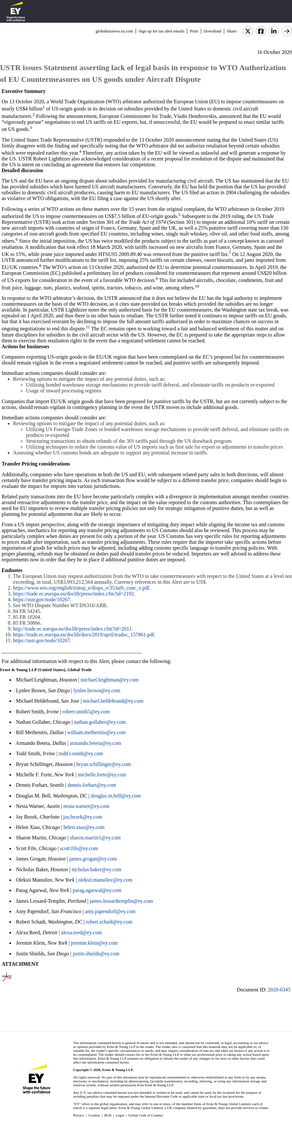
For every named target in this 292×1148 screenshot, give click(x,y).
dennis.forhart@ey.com (91, 785)
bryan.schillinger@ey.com (103, 764)
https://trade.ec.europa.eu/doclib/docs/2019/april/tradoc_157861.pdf (83, 634)
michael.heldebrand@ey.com (113, 701)
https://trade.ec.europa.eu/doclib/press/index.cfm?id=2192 (73, 593)
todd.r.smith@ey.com (81, 753)
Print (194, 31)
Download (212, 31)
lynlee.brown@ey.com (96, 690)
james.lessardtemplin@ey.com (121, 901)
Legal (120, 1115)
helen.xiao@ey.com (84, 827)
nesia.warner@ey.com (86, 806)
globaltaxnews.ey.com (114, 31)
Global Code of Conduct (145, 1115)
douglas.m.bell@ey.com (116, 795)
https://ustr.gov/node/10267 (41, 599)
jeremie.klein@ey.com (94, 943)
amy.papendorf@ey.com (110, 911)
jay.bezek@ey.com (82, 817)
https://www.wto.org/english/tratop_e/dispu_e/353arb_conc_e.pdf (81, 588)
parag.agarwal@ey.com (97, 890)
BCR (108, 1115)
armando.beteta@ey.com (95, 743)
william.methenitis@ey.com (96, 732)
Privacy (78, 1115)
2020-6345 (279, 989)
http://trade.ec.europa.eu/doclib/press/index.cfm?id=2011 (72, 628)
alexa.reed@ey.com (81, 932)
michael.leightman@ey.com (109, 679)
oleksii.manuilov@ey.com (105, 880)
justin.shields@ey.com (96, 953)
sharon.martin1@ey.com (95, 837)
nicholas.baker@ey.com (96, 869)
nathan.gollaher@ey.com (100, 722)
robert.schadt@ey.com (109, 922)
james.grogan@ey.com (93, 858)
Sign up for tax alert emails (161, 31)
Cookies (94, 1115)
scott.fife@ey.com (79, 848)
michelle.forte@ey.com (102, 774)
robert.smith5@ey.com (86, 711)
